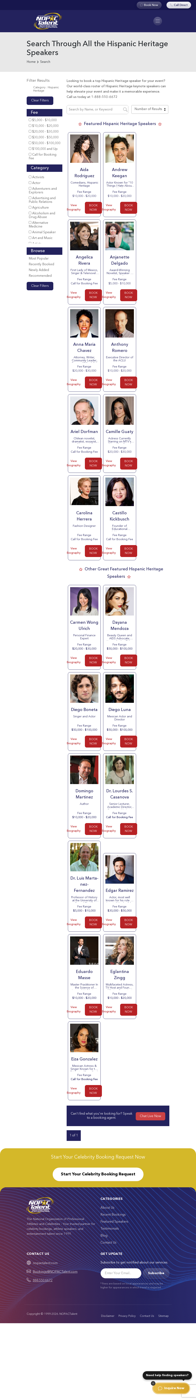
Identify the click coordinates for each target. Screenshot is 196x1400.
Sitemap (163, 1316)
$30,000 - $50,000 (44, 137)
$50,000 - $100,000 (44, 143)
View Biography (74, 207)
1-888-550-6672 (104, 97)
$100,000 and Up (43, 149)
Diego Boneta (84, 710)
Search (45, 62)
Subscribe (156, 1273)
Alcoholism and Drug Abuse (42, 215)
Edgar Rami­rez (120, 891)
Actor (34, 183)
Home (31, 62)
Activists (36, 177)
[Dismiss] (153, 1383)
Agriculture (39, 207)
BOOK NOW (93, 207)
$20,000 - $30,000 (44, 131)
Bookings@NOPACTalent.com (55, 1272)
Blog (103, 1235)
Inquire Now (171, 1388)
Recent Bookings (113, 1214)
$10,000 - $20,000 (44, 126)
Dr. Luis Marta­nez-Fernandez (84, 884)
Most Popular (39, 258)
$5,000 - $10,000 (43, 120)
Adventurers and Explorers (43, 190)
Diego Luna (119, 710)
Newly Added (39, 270)
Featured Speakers (114, 1221)
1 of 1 (74, 1135)
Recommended (40, 276)
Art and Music (40, 238)
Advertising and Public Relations (42, 200)
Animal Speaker (42, 232)
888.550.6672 (42, 1280)
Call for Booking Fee (42, 156)
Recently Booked (41, 264)
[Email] (120, 1273)
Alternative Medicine (38, 224)
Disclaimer (107, 1316)
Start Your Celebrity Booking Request (98, 1174)
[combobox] (149, 109)
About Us (107, 1207)
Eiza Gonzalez (84, 1059)
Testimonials (109, 1228)
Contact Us (108, 1242)
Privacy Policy (127, 1316)
